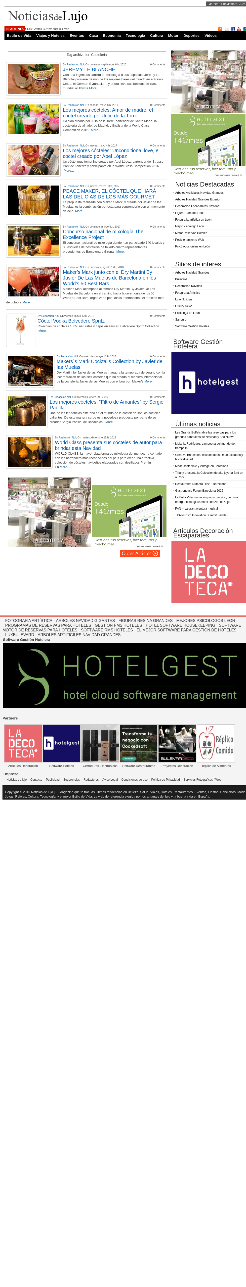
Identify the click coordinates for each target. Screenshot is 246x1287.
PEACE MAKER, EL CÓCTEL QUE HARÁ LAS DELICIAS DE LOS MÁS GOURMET (109, 193)
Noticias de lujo (16, 779)
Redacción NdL (76, 64)
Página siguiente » (140, 553)
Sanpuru (180, 319)
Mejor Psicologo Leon (189, 226)
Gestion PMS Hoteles (118, 625)
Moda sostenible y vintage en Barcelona (201, 466)
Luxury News (183, 306)
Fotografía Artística (187, 292)
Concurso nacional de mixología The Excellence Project (103, 234)
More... (94, 88)
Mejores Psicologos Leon (205, 621)
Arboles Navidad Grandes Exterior (197, 199)
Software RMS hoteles (107, 630)
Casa (93, 35)
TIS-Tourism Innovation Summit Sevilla (200, 515)
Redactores (91, 779)
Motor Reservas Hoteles (191, 233)
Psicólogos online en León (192, 246)
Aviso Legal (110, 779)
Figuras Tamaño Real (189, 213)
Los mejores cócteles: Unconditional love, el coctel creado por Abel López (111, 153)
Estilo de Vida (19, 35)
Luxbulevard (19, 635)
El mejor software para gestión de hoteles (187, 630)
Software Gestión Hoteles (192, 326)
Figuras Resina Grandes (146, 621)
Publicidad (53, 779)
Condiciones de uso (134, 779)
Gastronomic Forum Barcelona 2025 (199, 490)
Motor (173, 35)
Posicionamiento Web (189, 239)
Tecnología (135, 35)
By (65, 64)
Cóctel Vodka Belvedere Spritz (71, 321)
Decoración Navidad (188, 286)
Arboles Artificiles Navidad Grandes (79, 635)
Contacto (36, 779)
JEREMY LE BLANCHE (89, 69)
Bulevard (181, 279)
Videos (211, 35)
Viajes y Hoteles (50, 35)
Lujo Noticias (183, 299)
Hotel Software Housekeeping (180, 625)
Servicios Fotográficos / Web (203, 779)
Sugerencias (71, 779)
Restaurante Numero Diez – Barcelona (200, 484)
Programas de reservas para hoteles (48, 625)
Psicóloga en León (187, 313)
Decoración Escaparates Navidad (197, 206)
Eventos (77, 35)
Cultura (156, 35)
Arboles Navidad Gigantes (85, 621)
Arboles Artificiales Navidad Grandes (199, 192)
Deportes (191, 35)
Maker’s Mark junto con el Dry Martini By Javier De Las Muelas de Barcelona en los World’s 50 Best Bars (109, 277)
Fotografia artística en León (193, 219)
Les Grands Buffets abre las (45, 29)
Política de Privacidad (165, 779)
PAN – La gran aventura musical (196, 508)
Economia (112, 35)
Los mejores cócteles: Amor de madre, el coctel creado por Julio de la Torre (108, 112)
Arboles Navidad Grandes (192, 272)
